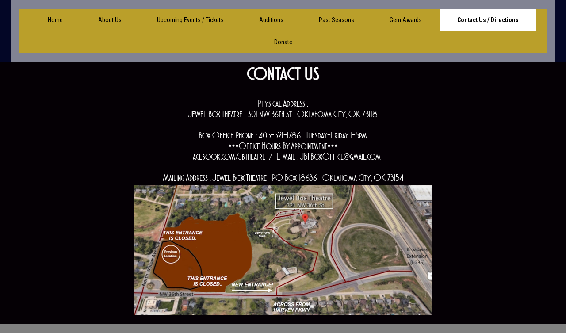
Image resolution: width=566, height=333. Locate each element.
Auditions (271, 19)
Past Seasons (336, 19)
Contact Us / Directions (488, 19)
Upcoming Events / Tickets (190, 19)
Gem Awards (406, 19)
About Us (110, 19)
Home (55, 19)
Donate (283, 42)
